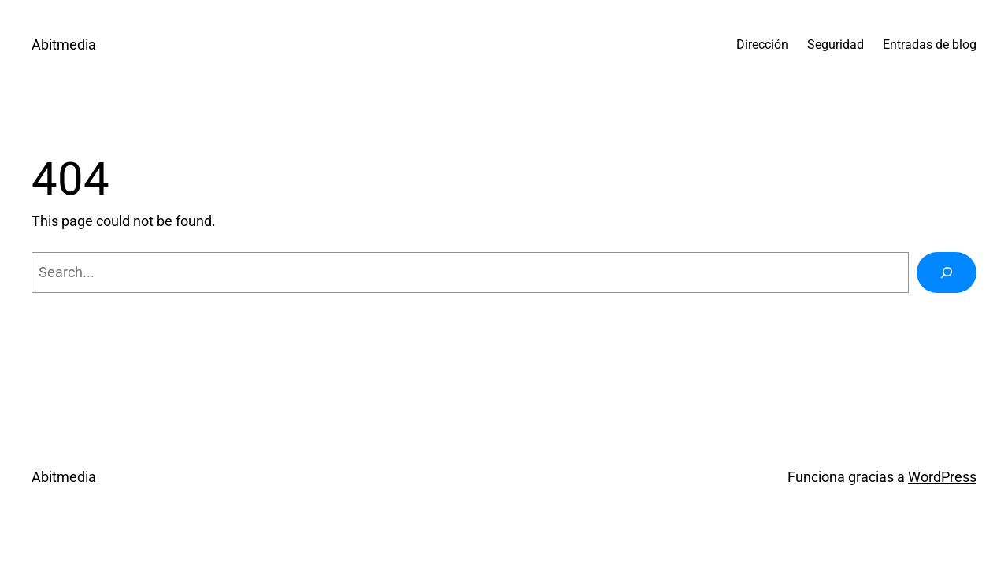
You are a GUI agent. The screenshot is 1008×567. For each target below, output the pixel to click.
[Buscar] (946, 272)
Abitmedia (64, 44)
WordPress (942, 477)
